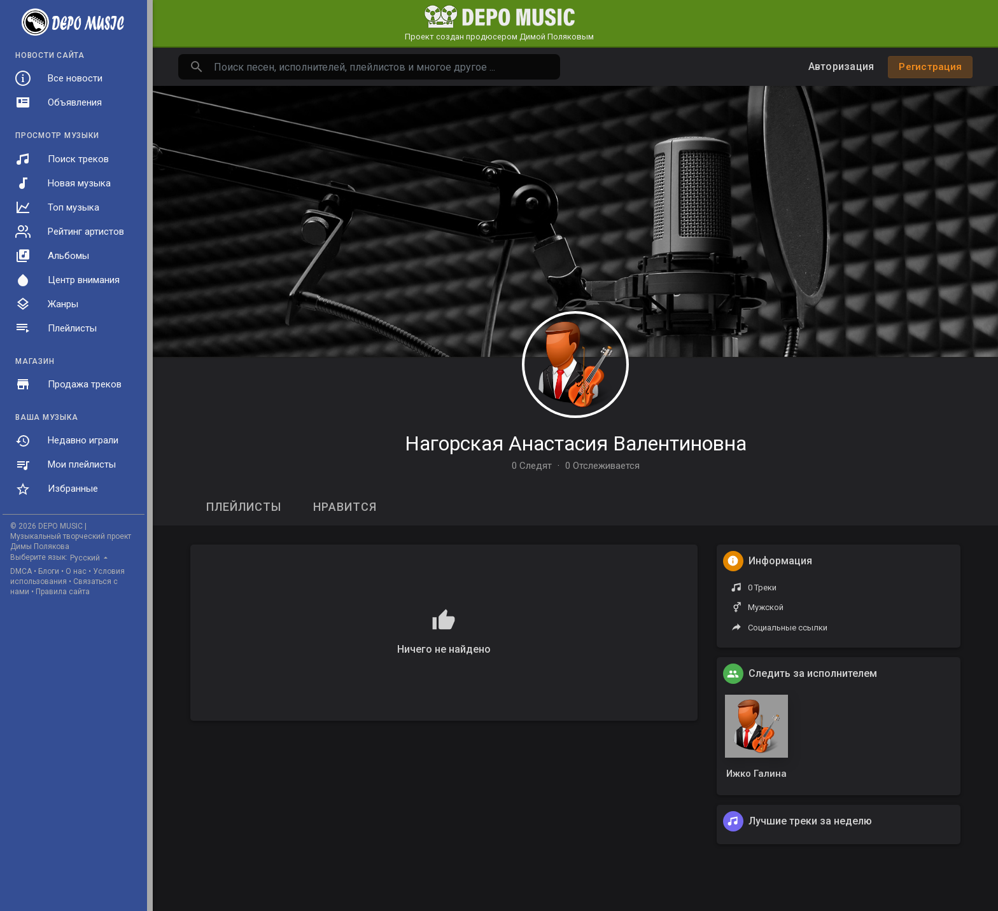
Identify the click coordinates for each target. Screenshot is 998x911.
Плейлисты (56, 328)
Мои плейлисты (65, 465)
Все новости (58, 78)
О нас (76, 571)
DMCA (21, 571)
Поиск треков (62, 159)
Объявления (58, 102)
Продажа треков (68, 384)
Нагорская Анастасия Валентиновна (576, 443)
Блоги (48, 571)
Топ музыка (57, 207)
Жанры (46, 304)
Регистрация (930, 67)
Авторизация (841, 66)
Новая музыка (63, 183)
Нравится (345, 506)
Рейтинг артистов (69, 231)
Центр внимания (67, 280)
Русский (86, 557)
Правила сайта (63, 591)
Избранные (56, 489)
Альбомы (52, 255)
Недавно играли (66, 441)
